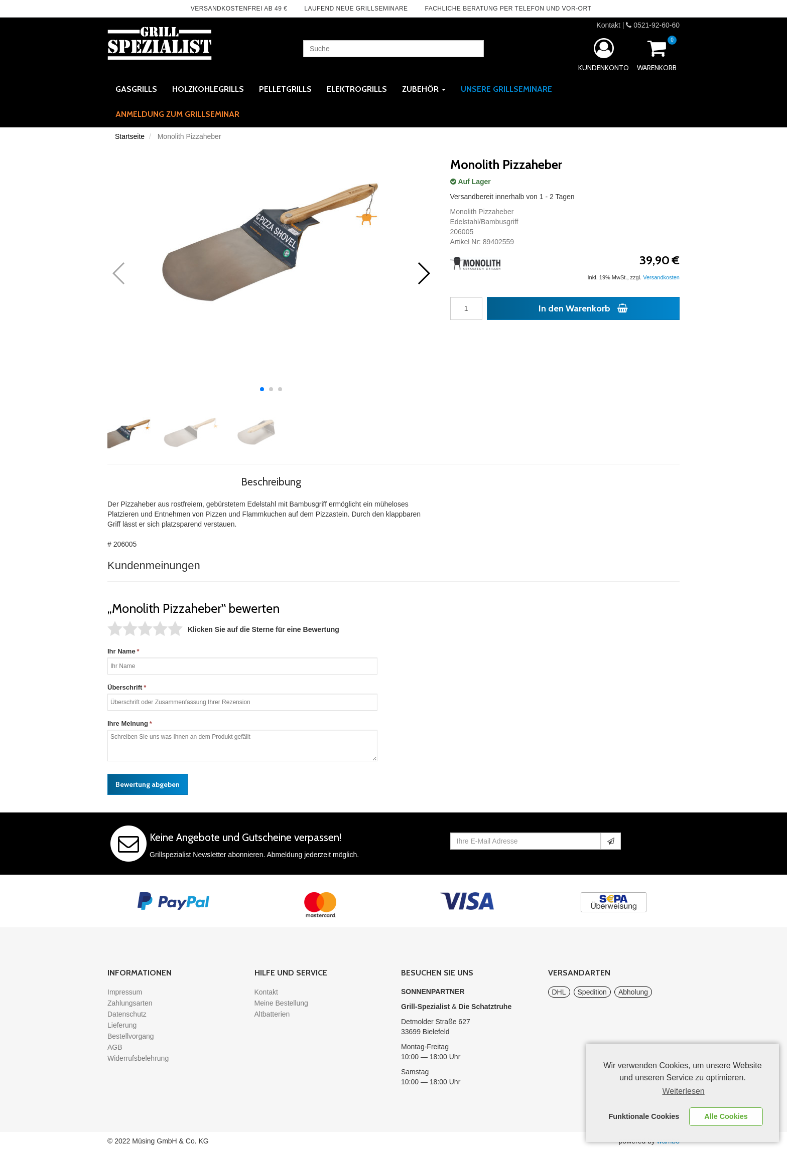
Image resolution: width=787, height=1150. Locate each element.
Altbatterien (272, 1014)
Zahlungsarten (130, 1003)
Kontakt (608, 25)
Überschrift (124, 687)
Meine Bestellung (281, 1003)
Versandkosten (661, 277)
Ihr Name (121, 651)
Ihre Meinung (127, 723)
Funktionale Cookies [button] (644, 1116)
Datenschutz (127, 1014)
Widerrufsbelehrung (138, 1058)
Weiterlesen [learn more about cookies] (684, 1091)
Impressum (124, 992)
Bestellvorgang (130, 1036)
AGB (114, 1047)
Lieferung (122, 1025)
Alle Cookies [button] (725, 1116)
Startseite (130, 136)
